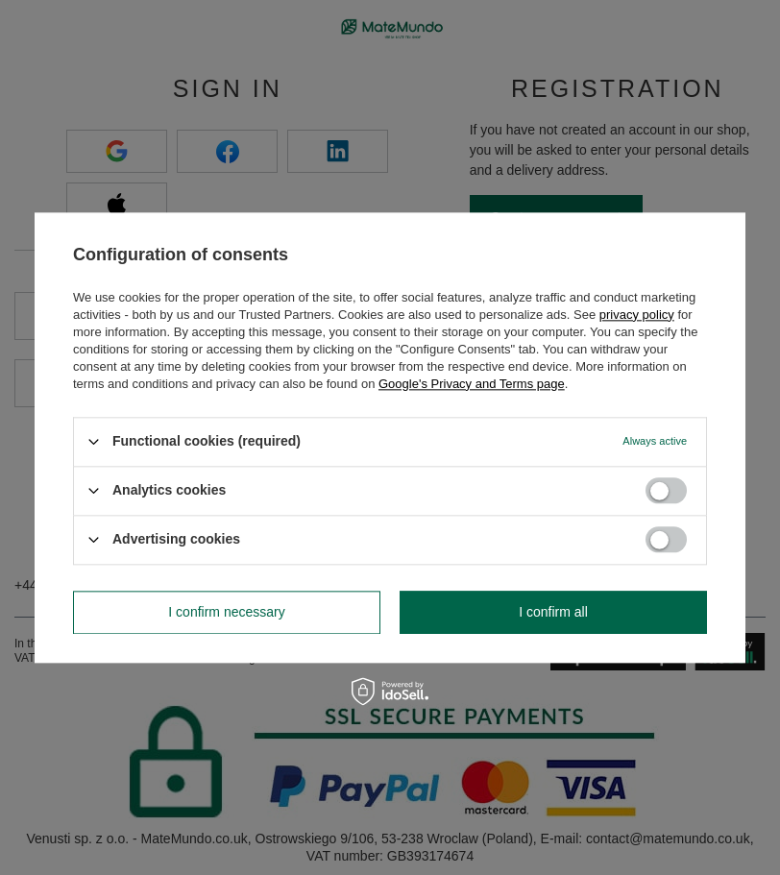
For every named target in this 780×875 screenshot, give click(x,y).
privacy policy (636, 314)
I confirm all (553, 612)
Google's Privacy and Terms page (471, 384)
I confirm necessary (226, 612)
